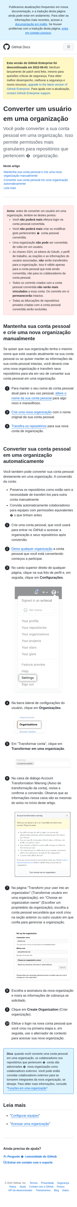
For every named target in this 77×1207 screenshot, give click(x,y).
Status (12, 1186)
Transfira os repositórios (29, 426)
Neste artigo (11, 166)
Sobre (65, 1190)
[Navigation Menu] (68, 47)
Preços (60, 1186)
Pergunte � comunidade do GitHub (30, 1156)
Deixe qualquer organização (31, 549)
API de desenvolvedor (20, 1190)
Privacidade (47, 1183)
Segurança (63, 1183)
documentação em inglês (31, 24)
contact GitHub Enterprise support (28, 93)
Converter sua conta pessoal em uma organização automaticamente (36, 181)
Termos (34, 1183)
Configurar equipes (25, 1115)
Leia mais (10, 188)
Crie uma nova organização (31, 412)
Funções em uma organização (27, 1088)
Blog (56, 1190)
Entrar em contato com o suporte (28, 1162)
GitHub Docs (20, 47)
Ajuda (23, 1186)
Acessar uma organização (30, 1124)
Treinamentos (43, 1190)
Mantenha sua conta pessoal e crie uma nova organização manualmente (33, 173)
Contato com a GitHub (41, 1186)
